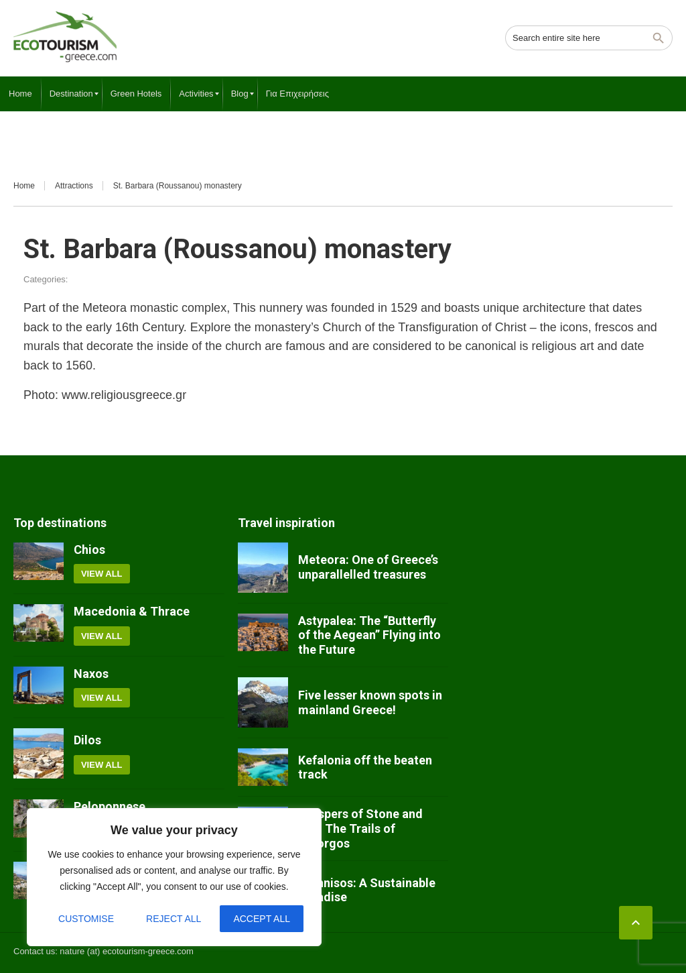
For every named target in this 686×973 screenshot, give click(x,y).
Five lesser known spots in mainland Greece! (370, 702)
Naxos (91, 674)
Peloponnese (109, 806)
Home (24, 185)
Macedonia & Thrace (132, 611)
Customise (86, 918)
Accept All (261, 918)
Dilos (87, 740)
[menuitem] (20, 93)
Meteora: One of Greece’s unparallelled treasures (368, 567)
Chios (89, 549)
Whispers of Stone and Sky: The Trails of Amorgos (360, 828)
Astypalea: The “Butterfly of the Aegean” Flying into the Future (369, 635)
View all (102, 574)
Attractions (74, 185)
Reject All (173, 918)
